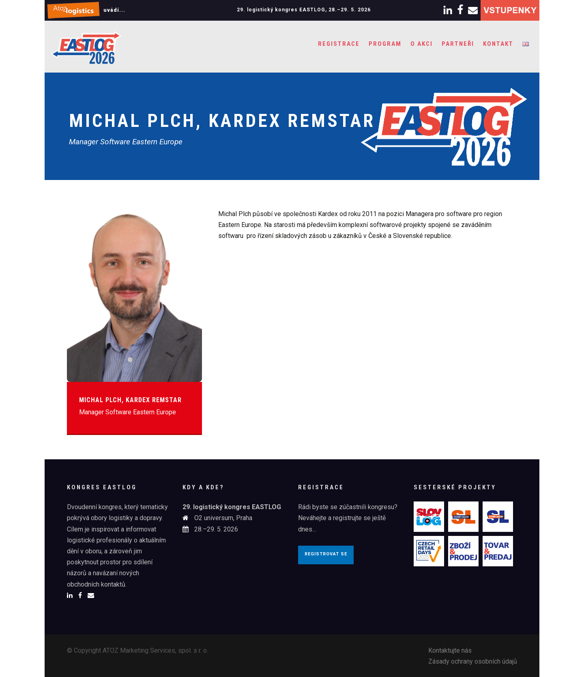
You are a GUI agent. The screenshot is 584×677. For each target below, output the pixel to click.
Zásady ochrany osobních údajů (472, 661)
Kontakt (498, 43)
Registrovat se (326, 554)
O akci (421, 43)
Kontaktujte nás (450, 650)
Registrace (339, 43)
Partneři (458, 43)
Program (385, 43)
